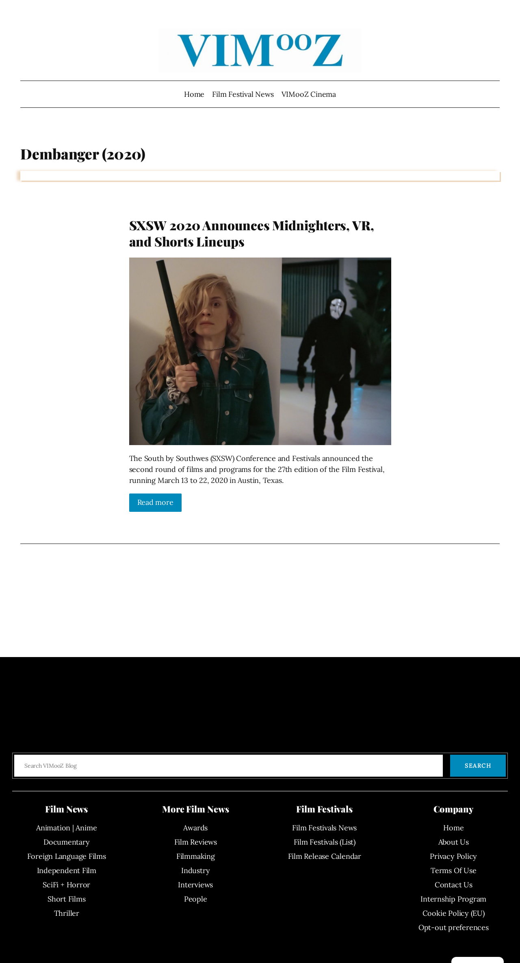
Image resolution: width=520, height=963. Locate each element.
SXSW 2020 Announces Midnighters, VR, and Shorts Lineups (251, 233)
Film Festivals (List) (324, 842)
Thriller (66, 913)
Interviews (195, 884)
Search (478, 765)
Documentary (66, 842)
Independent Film (66, 870)
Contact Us (453, 884)
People (195, 899)
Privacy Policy (453, 856)
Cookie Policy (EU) (453, 913)
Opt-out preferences (453, 927)
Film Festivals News (324, 827)
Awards (195, 827)
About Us (453, 842)
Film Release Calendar (324, 856)
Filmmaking (195, 856)
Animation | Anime (66, 827)
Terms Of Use (453, 870)
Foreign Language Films (66, 856)
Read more (155, 502)
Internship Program (453, 899)
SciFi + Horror (66, 884)
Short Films (67, 899)
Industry (195, 870)
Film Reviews (195, 842)
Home (194, 94)
